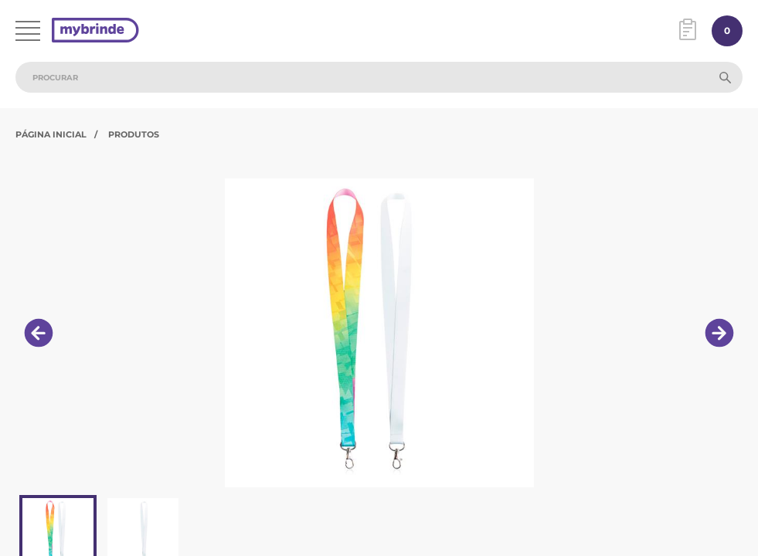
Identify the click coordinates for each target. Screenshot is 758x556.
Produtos (133, 134)
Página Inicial (51, 134)
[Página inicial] (95, 31)
